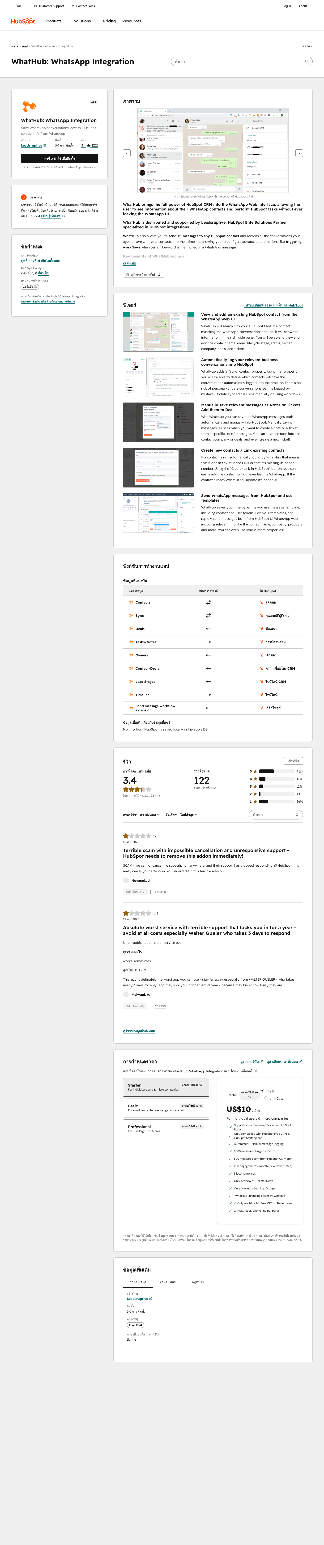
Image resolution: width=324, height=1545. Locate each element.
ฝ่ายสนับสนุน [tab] (169, 1284)
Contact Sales (83, 6)
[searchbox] (242, 61)
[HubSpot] (23, 21)
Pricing (109, 21)
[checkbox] (166, 1087)
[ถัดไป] (299, 153)
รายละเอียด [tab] (138, 1284)
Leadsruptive (34, 145)
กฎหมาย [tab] (198, 1284)
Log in (287, 6)
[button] (307, 46)
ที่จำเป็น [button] (43, 273)
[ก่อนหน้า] (127, 153)
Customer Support (49, 6)
